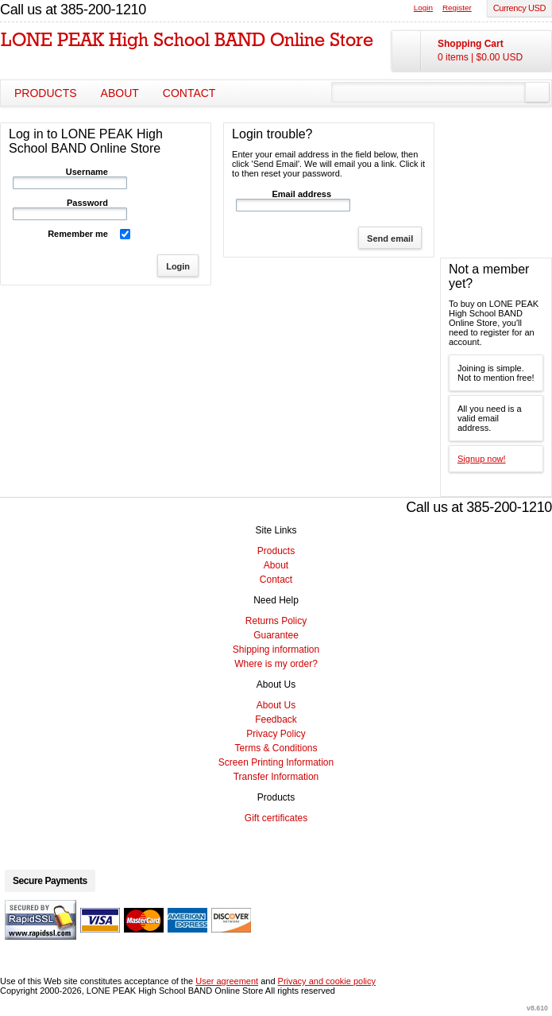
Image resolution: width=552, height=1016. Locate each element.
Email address (302, 194)
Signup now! (481, 458)
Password (87, 202)
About (120, 93)
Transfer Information (276, 776)
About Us (276, 705)
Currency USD (519, 8)
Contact (189, 93)
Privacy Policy (276, 733)
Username (87, 171)
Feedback (276, 719)
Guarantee (276, 635)
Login (423, 7)
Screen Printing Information (276, 762)
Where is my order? (276, 663)
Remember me (78, 233)
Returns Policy (276, 620)
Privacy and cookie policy (327, 981)
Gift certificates (276, 818)
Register (457, 7)
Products (45, 93)
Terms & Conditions (275, 748)
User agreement (226, 981)
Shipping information (276, 649)
